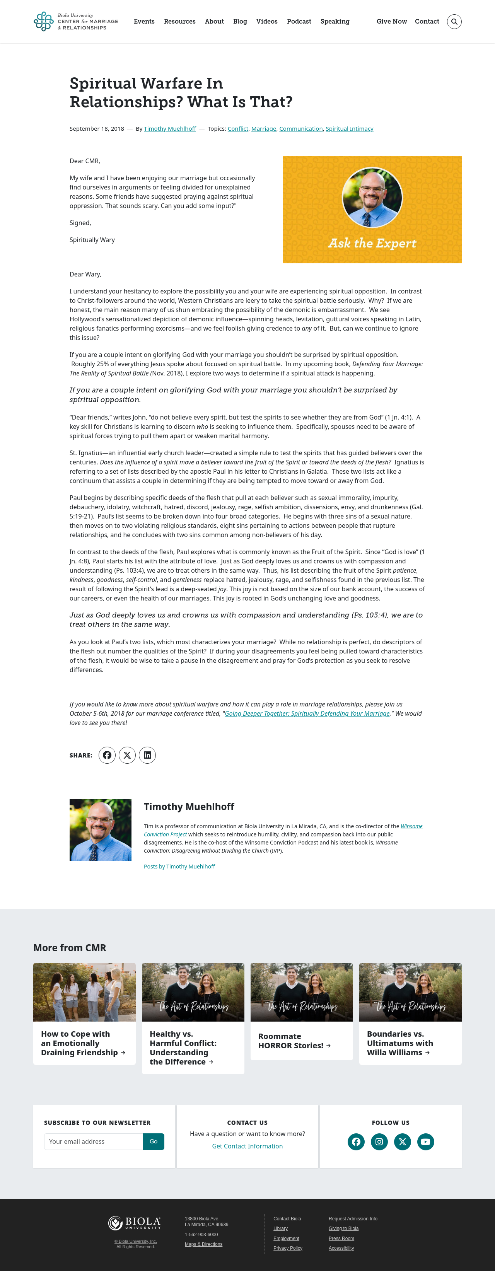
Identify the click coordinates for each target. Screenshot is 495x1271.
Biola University (135, 1223)
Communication (301, 128)
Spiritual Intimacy (350, 128)
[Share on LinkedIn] (147, 755)
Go (153, 1141)
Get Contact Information (247, 1146)
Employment (286, 1238)
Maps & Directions (203, 1244)
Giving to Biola (343, 1228)
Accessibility (341, 1248)
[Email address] (93, 1141)
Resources (180, 21)
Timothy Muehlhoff (170, 128)
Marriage (263, 128)
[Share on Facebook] (107, 755)
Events (144, 21)
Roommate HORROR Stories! (290, 1041)
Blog (240, 21)
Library (280, 1228)
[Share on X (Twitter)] (127, 755)
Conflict (238, 128)
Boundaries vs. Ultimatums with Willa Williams (400, 1043)
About (214, 21)
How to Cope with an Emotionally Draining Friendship (79, 1043)
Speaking (335, 21)
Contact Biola (287, 1219)
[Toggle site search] (454, 21)
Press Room (341, 1238)
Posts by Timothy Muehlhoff (179, 866)
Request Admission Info (353, 1219)
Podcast (299, 21)
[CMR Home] (75, 21)
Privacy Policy (287, 1248)
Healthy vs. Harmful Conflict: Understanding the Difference (183, 1047)
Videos (267, 21)
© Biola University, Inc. (135, 1241)
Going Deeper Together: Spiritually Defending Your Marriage (307, 713)
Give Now (392, 21)
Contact (427, 21)
